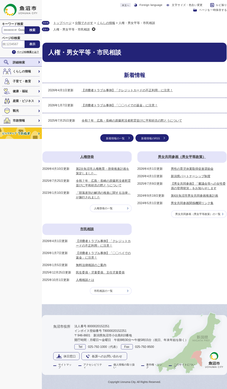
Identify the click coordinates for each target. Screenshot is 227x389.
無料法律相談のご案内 (91, 265)
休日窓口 (70, 356)
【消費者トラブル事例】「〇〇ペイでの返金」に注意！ (120, 105)
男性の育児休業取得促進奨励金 (192, 168)
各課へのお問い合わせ (107, 356)
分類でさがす (84, 23)
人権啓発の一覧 (103, 208)
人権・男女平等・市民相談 (71, 29)
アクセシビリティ (92, 366)
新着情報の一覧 (115, 138)
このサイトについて (184, 366)
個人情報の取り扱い (124, 366)
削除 (94, 29)
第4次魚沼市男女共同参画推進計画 (194, 195)
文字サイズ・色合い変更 (187, 4)
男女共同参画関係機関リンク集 (192, 203)
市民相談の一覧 (103, 290)
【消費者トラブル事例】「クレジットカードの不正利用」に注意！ (127, 90)
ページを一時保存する (213, 9)
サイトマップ (65, 366)
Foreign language (150, 4)
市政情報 (19, 120)
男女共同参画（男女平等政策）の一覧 (198, 214)
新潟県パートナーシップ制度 (190, 176)
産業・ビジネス (23, 101)
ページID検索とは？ (28, 52)
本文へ (125, 5)
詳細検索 (19, 62)
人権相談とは (85, 280)
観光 (16, 110)
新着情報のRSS (150, 138)
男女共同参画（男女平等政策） (182, 157)
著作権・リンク (154, 366)
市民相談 (87, 229)
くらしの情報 (22, 71)
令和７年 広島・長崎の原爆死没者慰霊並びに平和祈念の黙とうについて (132, 120)
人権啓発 (87, 157)
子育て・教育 (22, 81)
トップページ (62, 23)
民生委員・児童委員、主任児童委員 (100, 272)
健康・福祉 (20, 91)
